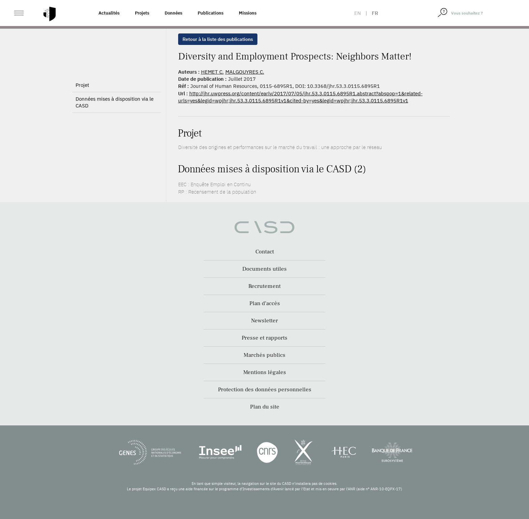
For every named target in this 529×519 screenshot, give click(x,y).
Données (173, 13)
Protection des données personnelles (264, 389)
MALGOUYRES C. (244, 72)
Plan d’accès (264, 303)
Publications (210, 13)
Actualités (109, 13)
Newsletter (264, 320)
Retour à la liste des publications (218, 39)
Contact (264, 251)
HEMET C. (212, 72)
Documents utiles (264, 269)
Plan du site (264, 407)
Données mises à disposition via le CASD (115, 102)
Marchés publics (264, 355)
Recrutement (264, 286)
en (357, 13)
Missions (247, 13)
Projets (142, 13)
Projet (82, 85)
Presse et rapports (264, 338)
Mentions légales (264, 372)
